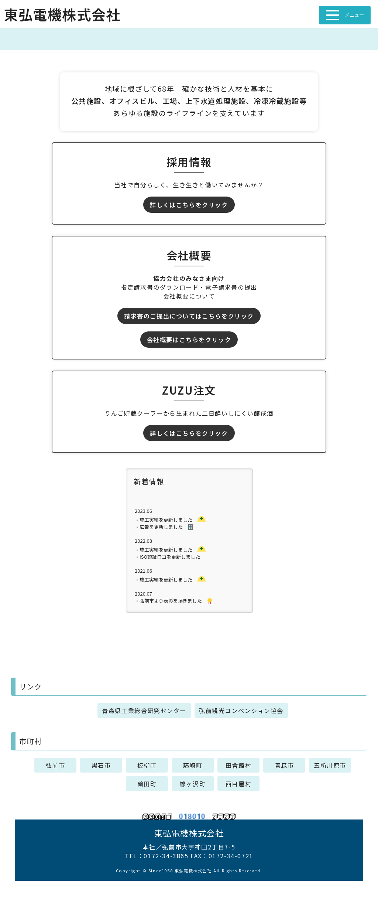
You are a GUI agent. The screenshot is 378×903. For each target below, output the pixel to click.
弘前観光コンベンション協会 (241, 710)
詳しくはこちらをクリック (189, 204)
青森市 (284, 765)
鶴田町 (147, 783)
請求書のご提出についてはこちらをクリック (189, 315)
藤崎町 (193, 765)
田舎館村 (238, 765)
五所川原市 (330, 765)
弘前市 (55, 765)
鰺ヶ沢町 (193, 783)
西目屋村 (238, 783)
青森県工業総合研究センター (144, 710)
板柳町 (147, 765)
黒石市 (101, 765)
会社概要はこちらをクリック (189, 339)
